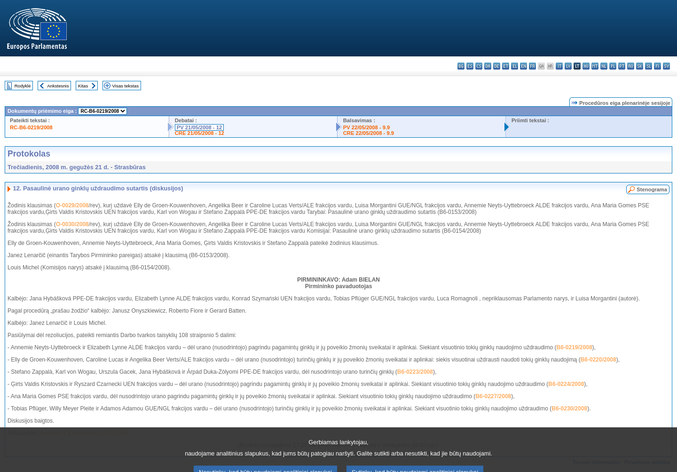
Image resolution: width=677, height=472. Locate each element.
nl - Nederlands (603, 66)
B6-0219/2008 (574, 347)
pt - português (621, 66)
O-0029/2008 (72, 205)
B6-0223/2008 (415, 372)
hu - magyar (586, 66)
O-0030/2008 (72, 224)
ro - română (630, 66)
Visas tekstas (125, 85)
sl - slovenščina (648, 66)
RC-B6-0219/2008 (31, 127)
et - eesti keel (505, 66)
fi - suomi (657, 66)
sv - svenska (666, 66)
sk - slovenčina (639, 66)
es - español (469, 66)
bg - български (460, 66)
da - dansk (487, 66)
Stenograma (652, 189)
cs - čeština (478, 66)
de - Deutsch (496, 66)
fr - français (532, 66)
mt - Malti (594, 66)
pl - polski (612, 66)
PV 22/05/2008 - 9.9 (366, 127)
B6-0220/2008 (598, 359)
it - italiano (559, 66)
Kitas (83, 85)
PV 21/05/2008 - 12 (199, 127)
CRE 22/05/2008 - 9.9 (368, 133)
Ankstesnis (58, 85)
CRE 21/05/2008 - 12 (199, 133)
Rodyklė (23, 85)
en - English (523, 66)
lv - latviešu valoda (568, 66)
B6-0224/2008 (566, 384)
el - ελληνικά (514, 66)
